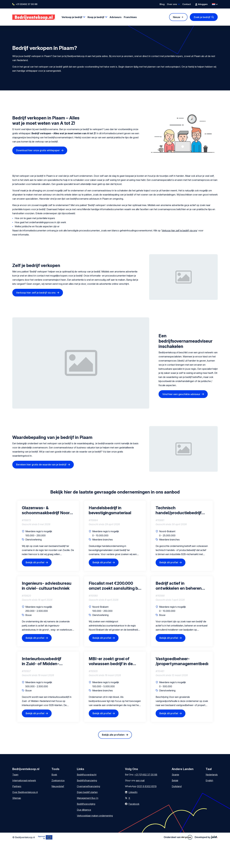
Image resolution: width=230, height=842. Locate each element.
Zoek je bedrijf (202, 17)
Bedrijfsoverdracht (86, 774)
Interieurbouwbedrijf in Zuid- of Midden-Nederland (41, 661)
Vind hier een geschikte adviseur (181, 394)
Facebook (133, 803)
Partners (16, 786)
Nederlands (212, 774)
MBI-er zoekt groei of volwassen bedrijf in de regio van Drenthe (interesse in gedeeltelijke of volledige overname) (113, 661)
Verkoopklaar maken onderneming (95, 815)
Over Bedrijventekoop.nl (25, 792)
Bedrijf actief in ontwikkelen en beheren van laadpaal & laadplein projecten (179, 586)
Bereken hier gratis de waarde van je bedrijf (41, 464)
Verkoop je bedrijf (72, 17)
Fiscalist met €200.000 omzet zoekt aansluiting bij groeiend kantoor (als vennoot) (114, 586)
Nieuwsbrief (57, 786)
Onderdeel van (178, 837)
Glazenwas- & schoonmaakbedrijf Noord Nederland (47, 510)
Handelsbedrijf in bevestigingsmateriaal (110, 510)
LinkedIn (132, 792)
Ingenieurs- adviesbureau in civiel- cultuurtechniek (46, 586)
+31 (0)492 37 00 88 (26, 4)
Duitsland (177, 786)
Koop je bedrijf (96, 17)
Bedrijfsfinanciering (87, 780)
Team (15, 774)
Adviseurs (115, 17)
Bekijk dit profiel (35, 562)
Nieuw (176, 17)
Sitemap (16, 798)
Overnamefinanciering (88, 786)
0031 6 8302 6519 (147, 786)
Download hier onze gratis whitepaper (38, 150)
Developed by (206, 837)
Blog (162, 4)
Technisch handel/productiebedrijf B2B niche (179, 510)
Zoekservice (58, 780)
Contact (186, 4)
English (209, 780)
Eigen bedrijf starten (87, 792)
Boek (54, 774)
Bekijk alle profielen (113, 734)
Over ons (172, 4)
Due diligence (84, 809)
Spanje (175, 774)
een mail (140, 780)
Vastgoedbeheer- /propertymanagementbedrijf (182, 661)
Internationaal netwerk (24, 780)
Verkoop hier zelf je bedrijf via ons (179, 230)
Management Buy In (87, 798)
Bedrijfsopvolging (86, 803)
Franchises (130, 17)
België (175, 780)
